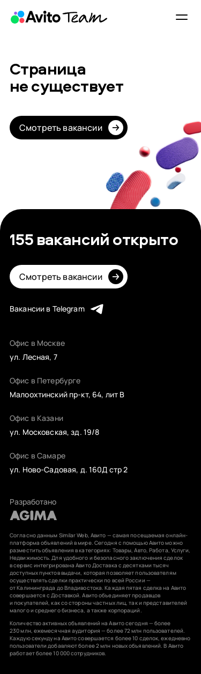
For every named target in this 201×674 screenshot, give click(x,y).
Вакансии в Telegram (47, 308)
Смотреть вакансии (60, 128)
